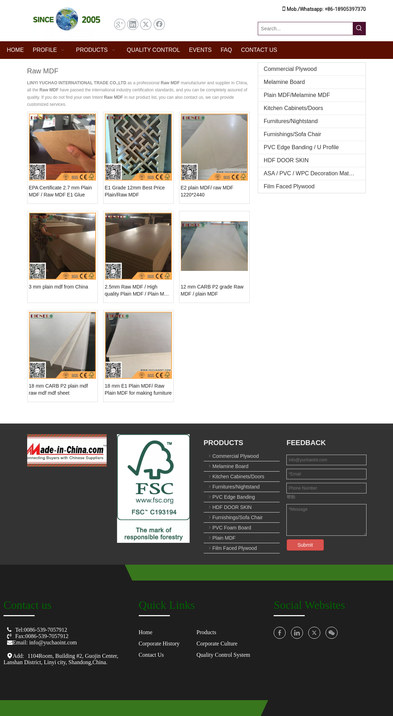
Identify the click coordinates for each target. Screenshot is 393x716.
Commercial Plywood (290, 69)
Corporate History (159, 644)
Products (206, 632)
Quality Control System (223, 655)
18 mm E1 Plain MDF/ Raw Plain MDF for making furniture (138, 389)
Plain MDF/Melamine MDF (297, 95)
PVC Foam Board (232, 527)
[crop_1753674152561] (153, 488)
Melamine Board (284, 82)
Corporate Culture (216, 644)
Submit (305, 545)
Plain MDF (224, 538)
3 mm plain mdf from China (58, 287)
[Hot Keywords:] (359, 28)
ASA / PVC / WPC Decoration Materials (313, 173)
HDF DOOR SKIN (286, 160)
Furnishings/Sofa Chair (292, 134)
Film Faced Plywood (289, 186)
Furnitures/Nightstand (291, 121)
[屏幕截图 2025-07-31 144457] (66, 21)
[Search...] (305, 28)
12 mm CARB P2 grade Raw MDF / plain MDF (212, 290)
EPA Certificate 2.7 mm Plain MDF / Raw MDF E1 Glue (60, 191)
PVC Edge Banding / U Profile (301, 147)
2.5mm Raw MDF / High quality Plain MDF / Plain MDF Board (138, 290)
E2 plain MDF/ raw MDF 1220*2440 (207, 191)
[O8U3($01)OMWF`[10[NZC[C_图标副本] (67, 450)
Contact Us (151, 655)
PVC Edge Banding (234, 497)
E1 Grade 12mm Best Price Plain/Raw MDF (135, 191)
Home (146, 632)
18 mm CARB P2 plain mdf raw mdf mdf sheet (58, 389)
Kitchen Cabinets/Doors (293, 108)
